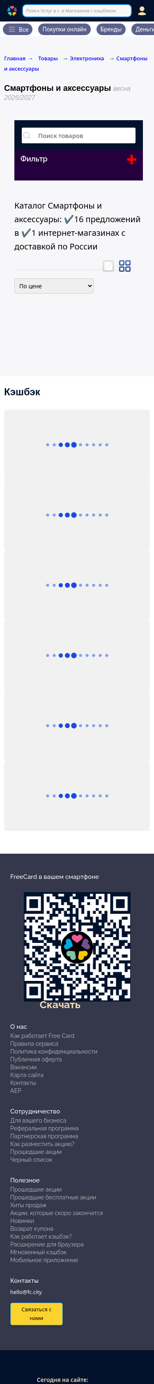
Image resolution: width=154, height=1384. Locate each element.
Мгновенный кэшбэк (38, 1252)
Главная (18, 58)
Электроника (87, 58)
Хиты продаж (28, 1205)
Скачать (60, 1004)
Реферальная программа (44, 1128)
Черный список (31, 1159)
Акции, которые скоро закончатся (56, 1213)
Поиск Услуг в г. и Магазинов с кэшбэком (71, 10)
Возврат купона (31, 1228)
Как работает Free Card (42, 1036)
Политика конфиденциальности (53, 1051)
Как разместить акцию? (42, 1144)
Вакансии (23, 1067)
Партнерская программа (44, 1136)
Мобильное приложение (44, 1260)
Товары (48, 58)
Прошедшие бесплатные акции (53, 1197)
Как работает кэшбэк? (41, 1236)
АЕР (15, 1090)
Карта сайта (27, 1075)
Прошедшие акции (36, 1152)
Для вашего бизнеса (38, 1120)
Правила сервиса (34, 1043)
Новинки (22, 1221)
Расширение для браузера (47, 1244)
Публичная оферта (36, 1059)
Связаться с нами (36, 1314)
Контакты (23, 1083)
